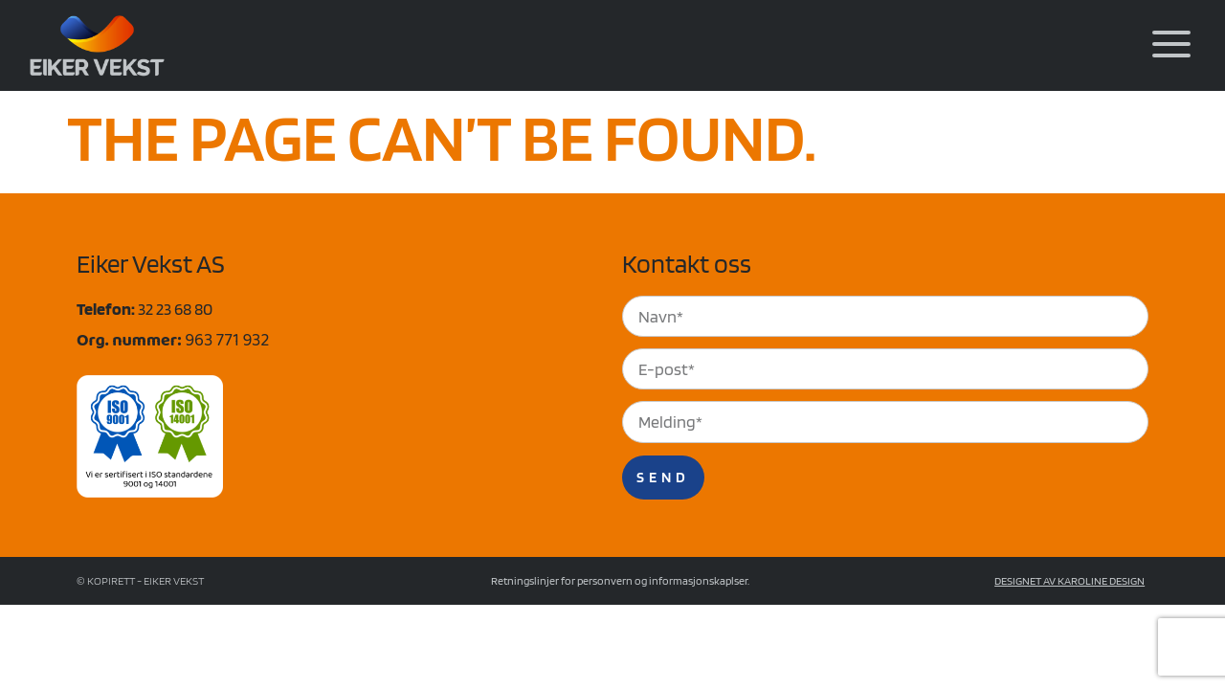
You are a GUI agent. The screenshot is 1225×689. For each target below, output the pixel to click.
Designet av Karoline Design (1069, 582)
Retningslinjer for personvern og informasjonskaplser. (620, 582)
